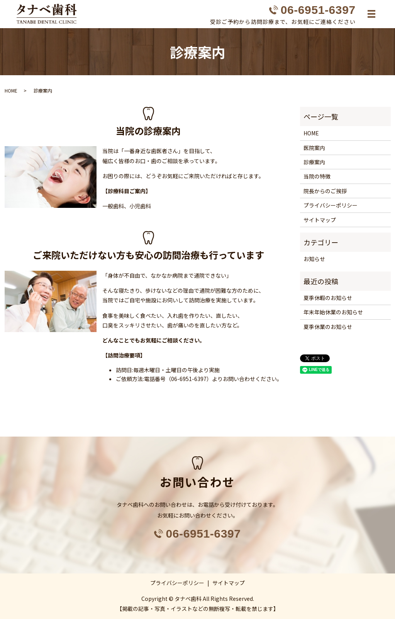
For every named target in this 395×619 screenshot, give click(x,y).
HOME (11, 90)
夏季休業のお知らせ (327, 327)
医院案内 (314, 148)
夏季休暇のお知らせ (327, 298)
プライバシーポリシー (330, 205)
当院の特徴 (317, 176)
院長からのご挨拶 (325, 191)
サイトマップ (319, 220)
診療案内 (314, 162)
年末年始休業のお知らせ (333, 312)
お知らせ (314, 259)
